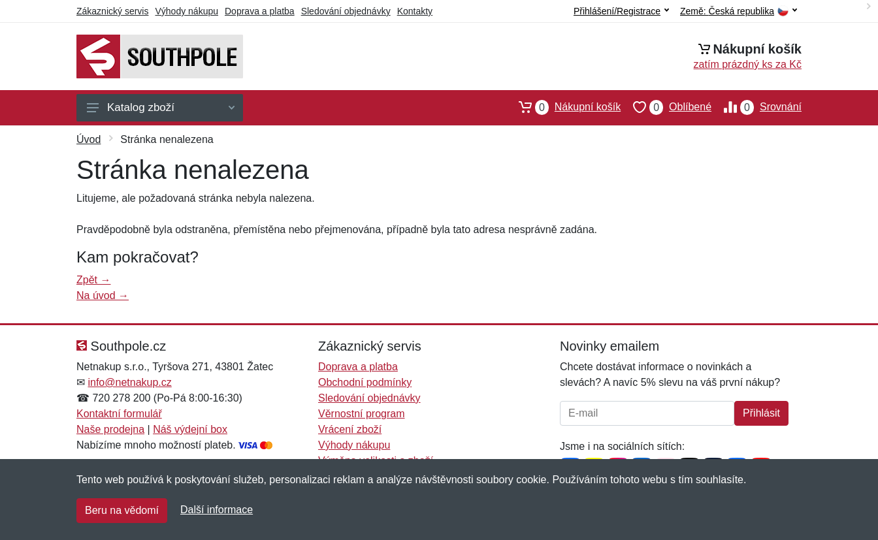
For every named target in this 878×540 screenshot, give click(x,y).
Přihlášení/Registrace (621, 11)
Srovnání (756, 107)
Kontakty (414, 11)
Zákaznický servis (112, 11)
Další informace (216, 509)
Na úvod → (102, 295)
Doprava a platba (260, 11)
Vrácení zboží (350, 429)
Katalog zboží (161, 107)
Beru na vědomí (122, 510)
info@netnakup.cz (129, 382)
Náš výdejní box (190, 429)
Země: (738, 11)
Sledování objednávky (346, 11)
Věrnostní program (361, 413)
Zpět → (93, 279)
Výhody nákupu (186, 11)
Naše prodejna (110, 429)
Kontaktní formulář (119, 413)
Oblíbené (666, 107)
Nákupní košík (563, 107)
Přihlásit (761, 413)
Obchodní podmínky (365, 382)
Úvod (88, 139)
